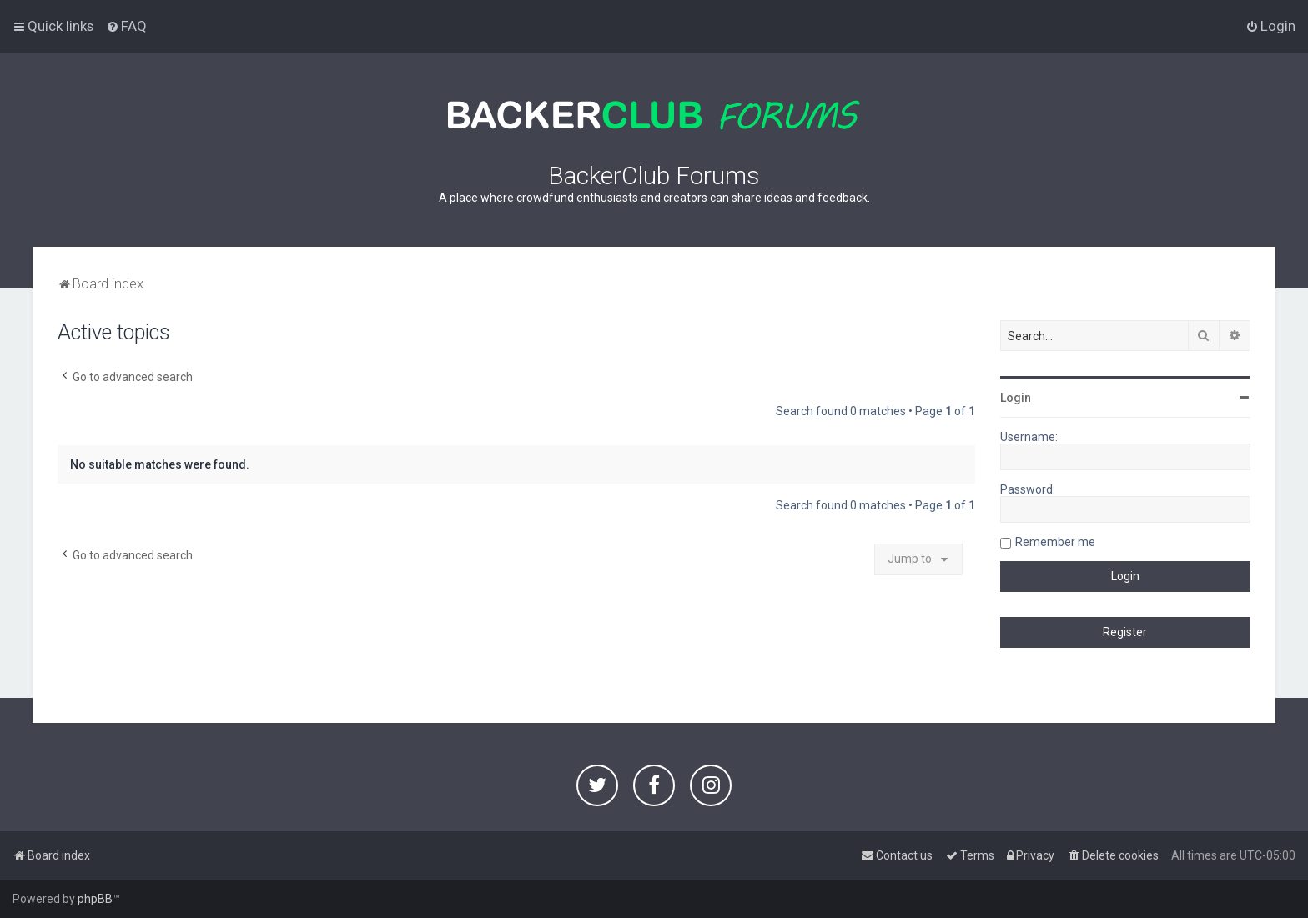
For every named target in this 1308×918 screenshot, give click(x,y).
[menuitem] (126, 26)
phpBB (95, 898)
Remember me (1055, 542)
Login (1015, 397)
